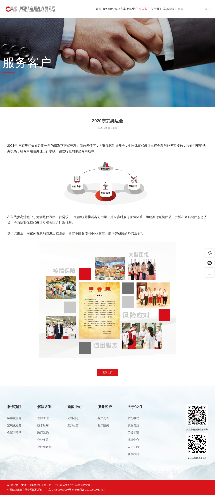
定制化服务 (14, 425)
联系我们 (133, 454)
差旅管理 (43, 418)
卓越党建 (169, 8)
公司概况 (133, 418)
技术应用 (43, 425)
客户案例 (103, 425)
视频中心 (133, 439)
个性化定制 (44, 446)
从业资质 (133, 425)
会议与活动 (14, 432)
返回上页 (107, 372)
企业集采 (43, 439)
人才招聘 (133, 446)
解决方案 (120, 8)
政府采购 (43, 432)
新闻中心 (132, 8)
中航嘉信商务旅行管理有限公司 (72, 484)
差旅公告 (73, 425)
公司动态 (73, 418)
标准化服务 (14, 418)
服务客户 (144, 8)
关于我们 (156, 8)
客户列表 (103, 418)
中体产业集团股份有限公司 (36, 484)
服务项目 (108, 8)
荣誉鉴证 (133, 432)
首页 (99, 8)
